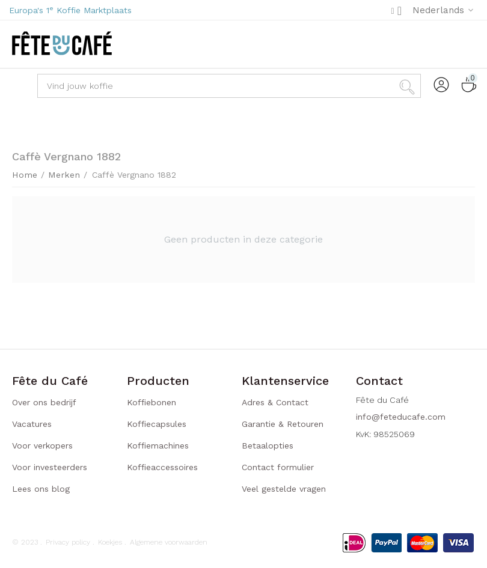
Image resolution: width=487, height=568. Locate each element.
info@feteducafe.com (401, 416)
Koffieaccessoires (162, 467)
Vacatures (32, 424)
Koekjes (110, 542)
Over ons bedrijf (44, 402)
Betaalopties (267, 445)
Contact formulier (278, 467)
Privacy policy (68, 542)
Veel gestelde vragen (284, 489)
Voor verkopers (42, 445)
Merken (61, 175)
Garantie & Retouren (282, 424)
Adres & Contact (275, 402)
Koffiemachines (158, 445)
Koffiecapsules (156, 424)
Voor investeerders (49, 467)
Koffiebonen (151, 402)
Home (24, 175)
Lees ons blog (41, 489)
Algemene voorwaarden (168, 542)
